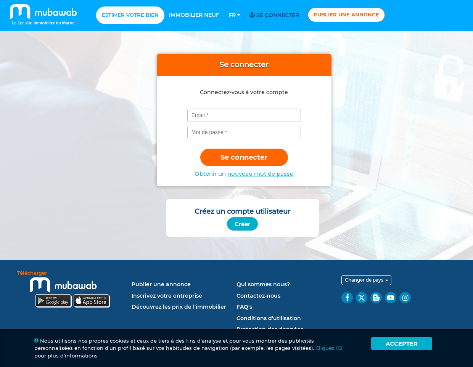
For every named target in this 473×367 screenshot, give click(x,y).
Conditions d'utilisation (268, 318)
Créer (242, 224)
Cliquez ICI (329, 348)
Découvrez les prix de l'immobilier (179, 306)
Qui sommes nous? (263, 284)
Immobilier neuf (194, 14)
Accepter (402, 343)
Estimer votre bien (130, 15)
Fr (234, 15)
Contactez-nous (258, 295)
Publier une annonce (346, 14)
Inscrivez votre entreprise (167, 295)
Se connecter (275, 15)
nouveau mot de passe (260, 173)
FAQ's (244, 306)
